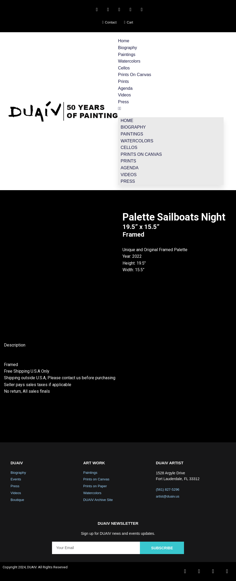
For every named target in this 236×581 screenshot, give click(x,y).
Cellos (124, 68)
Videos (124, 95)
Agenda (125, 88)
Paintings (126, 54)
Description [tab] (14, 345)
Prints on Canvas (134, 74)
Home (123, 41)
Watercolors (129, 61)
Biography (127, 47)
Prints (123, 81)
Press (123, 102)
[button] (171, 108)
